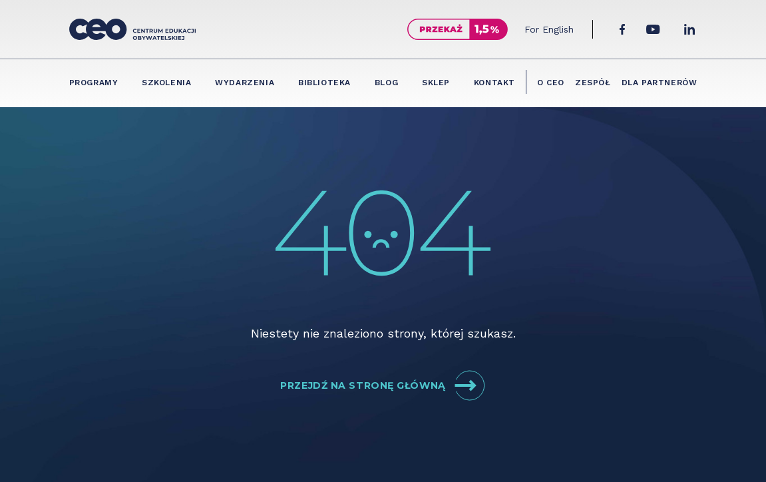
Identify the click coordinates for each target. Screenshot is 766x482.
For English (549, 29)
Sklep (436, 82)
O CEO (550, 82)
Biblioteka (324, 82)
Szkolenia (166, 82)
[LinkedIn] (689, 29)
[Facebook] (622, 29)
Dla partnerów (659, 82)
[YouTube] (653, 29)
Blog (386, 82)
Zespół (593, 82)
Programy (93, 82)
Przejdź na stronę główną (382, 385)
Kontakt (494, 82)
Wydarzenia (244, 82)
